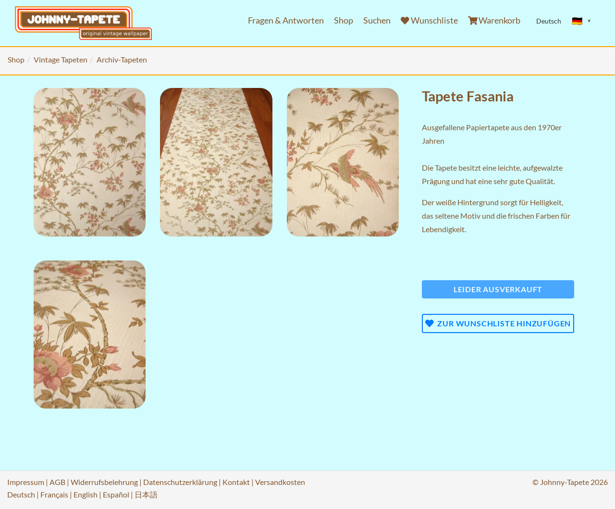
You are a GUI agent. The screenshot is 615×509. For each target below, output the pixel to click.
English (86, 494)
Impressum (25, 481)
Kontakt (236, 481)
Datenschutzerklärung (180, 481)
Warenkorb (494, 20)
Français (54, 494)
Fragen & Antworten (286, 20)
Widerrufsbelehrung (104, 481)
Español (116, 494)
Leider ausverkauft (498, 289)
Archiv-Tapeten (122, 59)
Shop (343, 20)
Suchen (377, 20)
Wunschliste (429, 20)
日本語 (146, 494)
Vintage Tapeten (60, 59)
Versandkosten (280, 481)
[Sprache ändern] (582, 21)
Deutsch (21, 494)
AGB (57, 481)
